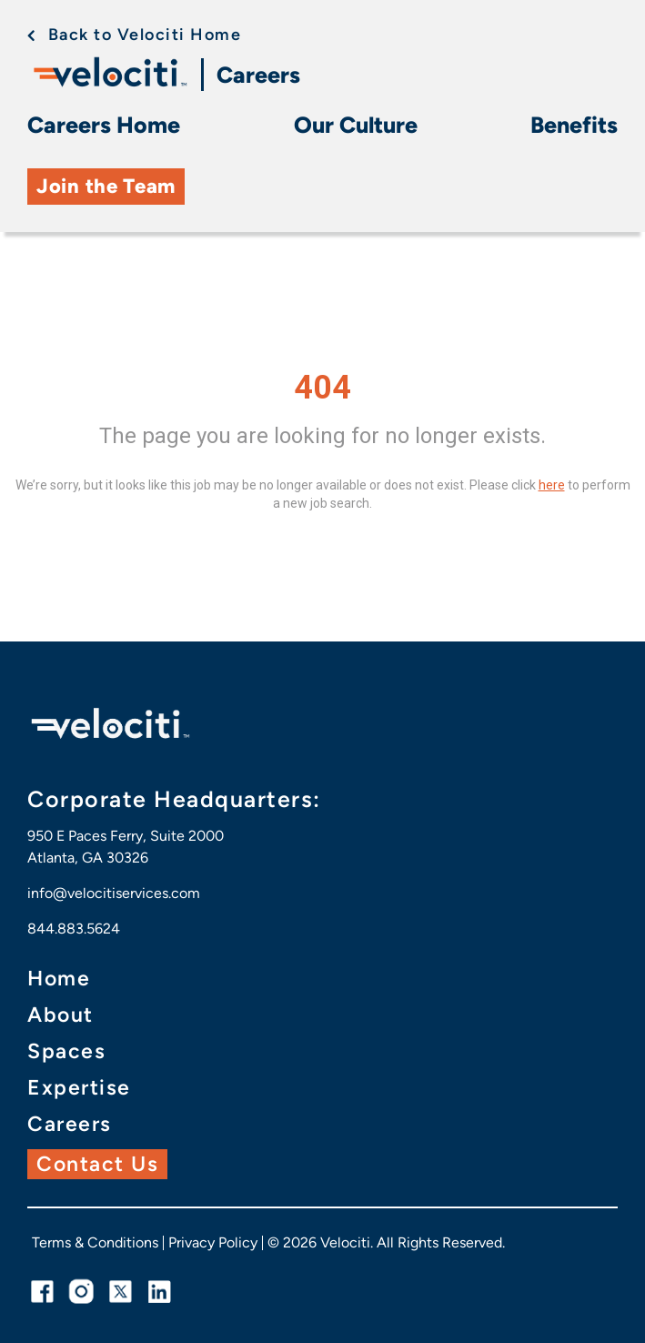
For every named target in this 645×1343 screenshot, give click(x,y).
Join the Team (106, 186)
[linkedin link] (160, 1292)
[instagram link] (81, 1292)
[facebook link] (42, 1292)
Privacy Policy (212, 1242)
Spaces (66, 1051)
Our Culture (356, 124)
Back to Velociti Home (145, 35)
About (60, 1015)
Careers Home (103, 124)
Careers (258, 74)
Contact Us (97, 1163)
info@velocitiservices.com (113, 893)
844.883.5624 (73, 928)
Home (58, 978)
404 (322, 388)
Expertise (79, 1087)
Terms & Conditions (95, 1242)
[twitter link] (121, 1292)
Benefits (574, 124)
